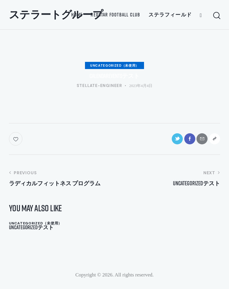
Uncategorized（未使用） (114, 65)
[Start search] (216, 15)
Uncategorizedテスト (33, 229)
